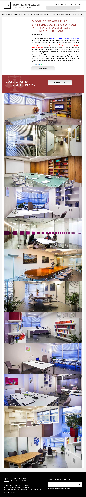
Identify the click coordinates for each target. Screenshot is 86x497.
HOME (3, 14)
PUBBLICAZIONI (56, 14)
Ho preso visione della (59, 488)
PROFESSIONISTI (9, 14)
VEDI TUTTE (43, 68)
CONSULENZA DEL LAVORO (46, 14)
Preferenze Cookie (35, 488)
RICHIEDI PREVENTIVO (60, 83)
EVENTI (62, 14)
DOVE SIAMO (67, 14)
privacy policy (66, 488)
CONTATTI (73, 14)
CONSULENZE (80, 14)
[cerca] (61, 7)
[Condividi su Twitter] (36, 63)
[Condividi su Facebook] (33, 63)
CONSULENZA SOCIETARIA (20, 14)
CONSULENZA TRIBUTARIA (33, 14)
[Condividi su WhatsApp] (41, 63)
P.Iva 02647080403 (9, 488)
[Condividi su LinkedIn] (38, 63)
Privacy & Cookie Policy (22, 488)
